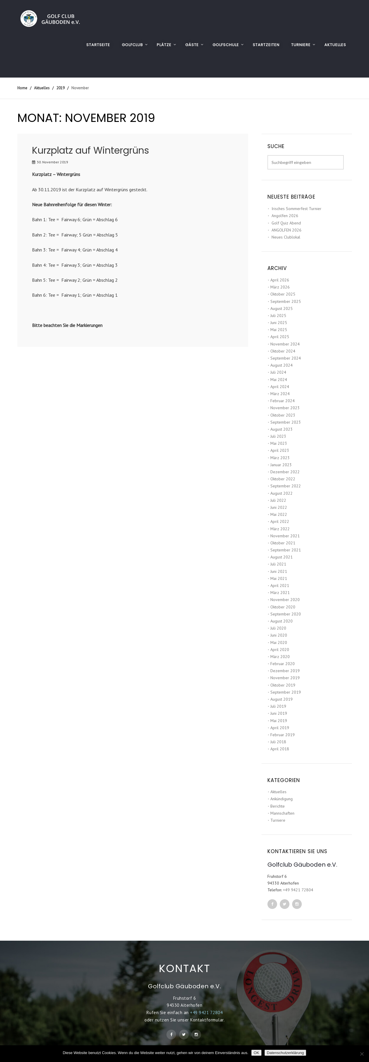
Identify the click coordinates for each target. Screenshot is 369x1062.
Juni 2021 (278, 571)
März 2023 (280, 457)
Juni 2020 (278, 635)
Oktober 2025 (282, 294)
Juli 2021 (278, 564)
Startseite (98, 45)
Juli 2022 (278, 500)
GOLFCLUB (132, 45)
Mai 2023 (278, 443)
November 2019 (285, 677)
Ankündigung (281, 798)
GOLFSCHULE (226, 45)
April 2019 (279, 727)
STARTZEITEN (266, 45)
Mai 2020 (278, 642)
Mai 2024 (278, 379)
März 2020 (280, 656)
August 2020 (281, 621)
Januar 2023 (281, 464)
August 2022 (281, 493)
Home (22, 87)
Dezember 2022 (285, 471)
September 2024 (285, 358)
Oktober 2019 (282, 685)
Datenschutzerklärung (285, 1053)
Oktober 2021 (282, 543)
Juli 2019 (278, 706)
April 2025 (279, 336)
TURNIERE (301, 45)
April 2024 (279, 386)
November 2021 (285, 535)
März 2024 (280, 393)
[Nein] (362, 1054)
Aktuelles (278, 791)
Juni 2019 (278, 713)
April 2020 (279, 649)
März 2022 (280, 528)
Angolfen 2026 (285, 215)
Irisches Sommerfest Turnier (296, 208)
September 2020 (285, 614)
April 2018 (279, 748)
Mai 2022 (278, 514)
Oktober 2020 (282, 607)
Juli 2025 (278, 315)
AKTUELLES (335, 45)
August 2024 (281, 365)
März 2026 (280, 287)
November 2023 (285, 407)
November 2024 (285, 344)
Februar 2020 (282, 663)
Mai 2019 (278, 720)
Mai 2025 (278, 329)
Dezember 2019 (285, 670)
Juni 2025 (278, 322)
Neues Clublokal (286, 237)
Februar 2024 (282, 400)
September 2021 (285, 550)
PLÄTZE (164, 45)
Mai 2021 (278, 578)
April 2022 (279, 521)
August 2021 (281, 557)
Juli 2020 (278, 628)
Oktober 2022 (282, 478)
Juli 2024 (278, 372)
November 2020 (285, 599)
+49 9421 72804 (298, 889)
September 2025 (285, 301)
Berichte (277, 806)
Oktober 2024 (282, 351)
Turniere (277, 820)
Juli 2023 (278, 436)
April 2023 (279, 450)
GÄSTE (192, 45)
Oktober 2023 (282, 415)
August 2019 (281, 699)
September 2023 (285, 422)
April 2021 (279, 585)
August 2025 (281, 308)
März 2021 (280, 592)
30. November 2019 (52, 162)
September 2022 (285, 486)
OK (256, 1053)
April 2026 (279, 280)
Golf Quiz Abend (286, 223)
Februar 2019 (282, 734)
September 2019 (285, 692)
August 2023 (281, 429)
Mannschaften (282, 813)
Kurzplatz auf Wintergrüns (90, 150)
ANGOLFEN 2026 (286, 230)
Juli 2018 (278, 741)
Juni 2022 (278, 507)
